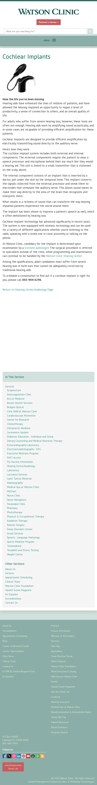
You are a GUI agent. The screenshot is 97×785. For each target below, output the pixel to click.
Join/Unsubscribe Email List (13, 767)
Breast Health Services (19, 403)
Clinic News (8, 656)
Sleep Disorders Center (19, 529)
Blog (5, 640)
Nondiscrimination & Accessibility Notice (71, 712)
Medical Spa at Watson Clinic (23, 487)
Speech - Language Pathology (23, 537)
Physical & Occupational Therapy (25, 516)
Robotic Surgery (15, 525)
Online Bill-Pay (58, 717)
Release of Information (62, 635)
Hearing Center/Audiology (21, 466)
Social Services (15, 533)
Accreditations (13, 598)
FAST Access (14, 457)
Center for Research (18, 419)
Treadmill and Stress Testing (23, 550)
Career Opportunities (13, 651)
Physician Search (59, 732)
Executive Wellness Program (22, 453)
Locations (55, 696)
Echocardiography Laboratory (23, 445)
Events (54, 681)
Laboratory (13, 470)
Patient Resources (60, 722)
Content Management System (43, 781)
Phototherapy (14, 512)
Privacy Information (60, 630)
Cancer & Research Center (16, 646)
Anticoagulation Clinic (19, 394)
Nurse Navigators (16, 499)
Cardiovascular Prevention (21, 415)
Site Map (55, 646)
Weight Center (15, 554)
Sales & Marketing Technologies (77, 781)
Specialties (56, 651)
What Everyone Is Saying (63, 671)
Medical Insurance (60, 701)
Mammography (15, 482)
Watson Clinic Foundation (19, 585)
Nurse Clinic (13, 495)
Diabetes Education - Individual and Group (30, 436)
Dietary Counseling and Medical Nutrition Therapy (34, 440)
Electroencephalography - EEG (24, 449)
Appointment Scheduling (18, 577)
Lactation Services (17, 474)
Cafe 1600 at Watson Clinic (22, 411)
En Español (11, 594)
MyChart (11, 491)
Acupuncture (14, 390)
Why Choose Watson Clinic (64, 676)
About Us (10, 569)
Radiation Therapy (17, 520)
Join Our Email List (60, 691)
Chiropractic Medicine (18, 428)
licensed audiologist (37, 248)
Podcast (55, 625)
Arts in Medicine (16, 398)
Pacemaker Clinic (16, 504)
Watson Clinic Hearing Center (64, 256)
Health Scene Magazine (18, 590)
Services (9, 386)
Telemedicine (14, 546)
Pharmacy (12, 508)
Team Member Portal (61, 656)
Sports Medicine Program (20, 541)
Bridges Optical (15, 407)
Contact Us (11, 602)
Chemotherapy (15, 424)
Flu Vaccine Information (20, 461)
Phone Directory (59, 727)
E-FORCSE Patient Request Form (19, 671)
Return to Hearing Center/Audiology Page (28, 289)
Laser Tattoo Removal (19, 478)
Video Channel (58, 661)
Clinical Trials (12, 581)
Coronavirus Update (18, 432)
